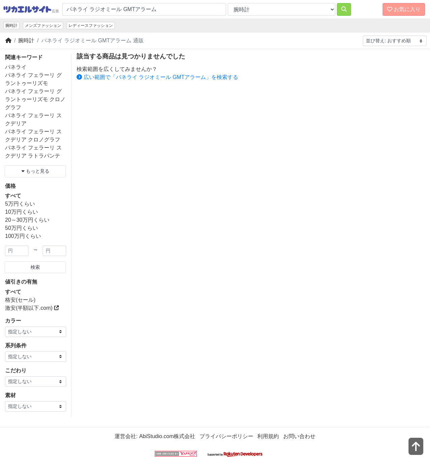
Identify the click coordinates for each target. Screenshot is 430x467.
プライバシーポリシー (226, 436)
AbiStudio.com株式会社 (167, 436)
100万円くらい (23, 236)
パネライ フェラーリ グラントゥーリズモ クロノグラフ (35, 99)
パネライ (16, 67)
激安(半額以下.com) (32, 308)
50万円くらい (21, 228)
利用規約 (268, 436)
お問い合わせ (299, 436)
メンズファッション (43, 25)
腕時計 (11, 25)
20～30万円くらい (27, 220)
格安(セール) (20, 300)
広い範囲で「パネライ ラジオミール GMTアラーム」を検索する (157, 77)
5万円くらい (20, 204)
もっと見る (35, 171)
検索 (35, 267)
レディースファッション (91, 25)
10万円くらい (21, 212)
